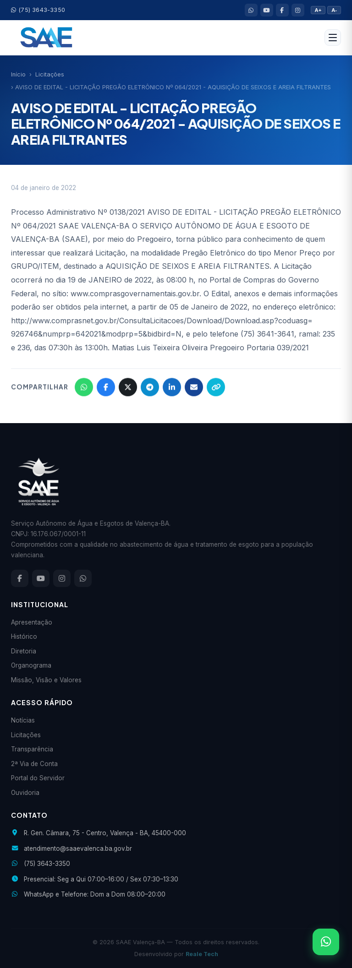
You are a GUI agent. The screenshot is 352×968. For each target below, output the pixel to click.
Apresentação (31, 622)
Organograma (31, 665)
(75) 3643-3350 (38, 9)
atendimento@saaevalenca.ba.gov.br (78, 848)
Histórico (24, 636)
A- (334, 10)
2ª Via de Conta (34, 763)
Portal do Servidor (38, 778)
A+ (318, 10)
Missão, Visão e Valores (46, 680)
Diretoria (23, 651)
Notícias (23, 720)
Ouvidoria (25, 792)
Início (18, 74)
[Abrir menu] (332, 37)
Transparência (32, 749)
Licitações (49, 74)
